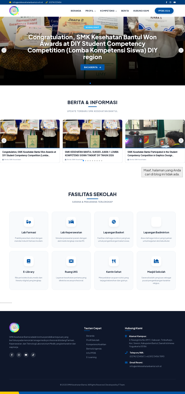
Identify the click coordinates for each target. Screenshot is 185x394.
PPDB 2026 (164, 10)
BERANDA (76, 10)
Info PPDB (91, 349)
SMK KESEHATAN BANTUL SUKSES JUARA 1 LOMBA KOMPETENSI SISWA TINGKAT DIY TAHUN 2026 (91, 154)
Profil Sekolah (92, 336)
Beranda (90, 331)
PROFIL (90, 10)
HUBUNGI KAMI (141, 10)
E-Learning (91, 353)
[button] (181, 50)
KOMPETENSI (108, 10)
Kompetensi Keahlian (96, 340)
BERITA (125, 10)
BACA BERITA (92, 67)
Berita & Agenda (94, 344)
